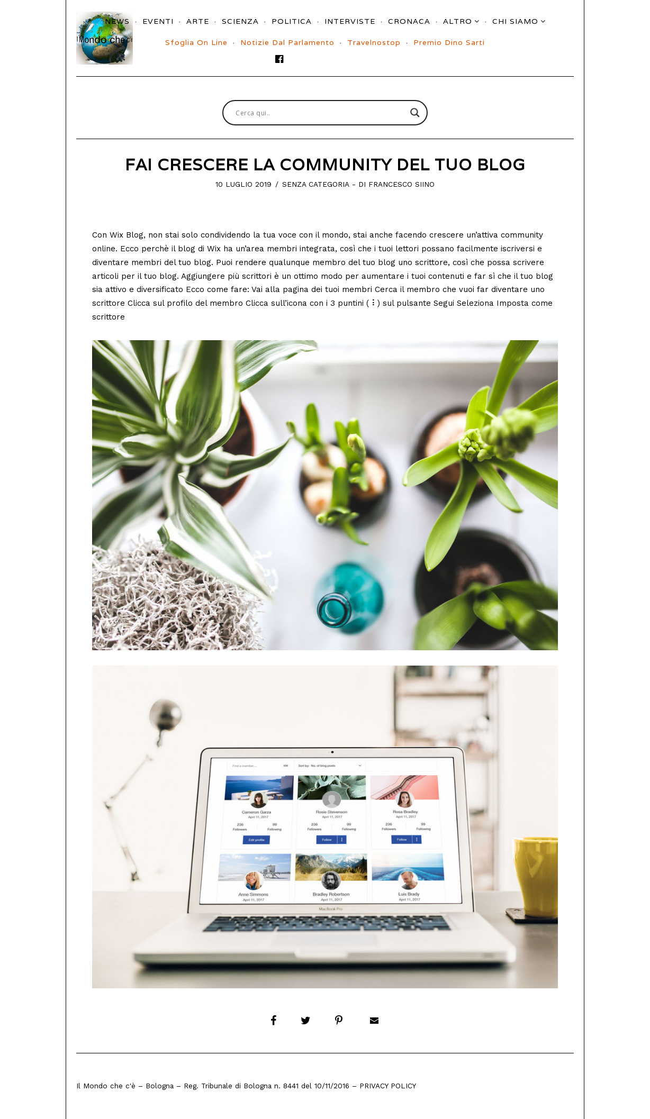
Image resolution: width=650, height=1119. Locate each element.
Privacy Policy (387, 1085)
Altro (457, 21)
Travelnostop (374, 42)
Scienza (240, 21)
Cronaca (409, 21)
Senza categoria (315, 184)
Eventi (158, 21)
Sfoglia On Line (196, 42)
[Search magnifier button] (415, 112)
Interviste (349, 21)
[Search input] (320, 112)
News (117, 21)
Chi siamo (515, 21)
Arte (197, 21)
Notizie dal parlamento (287, 42)
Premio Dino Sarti (449, 42)
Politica (292, 21)
